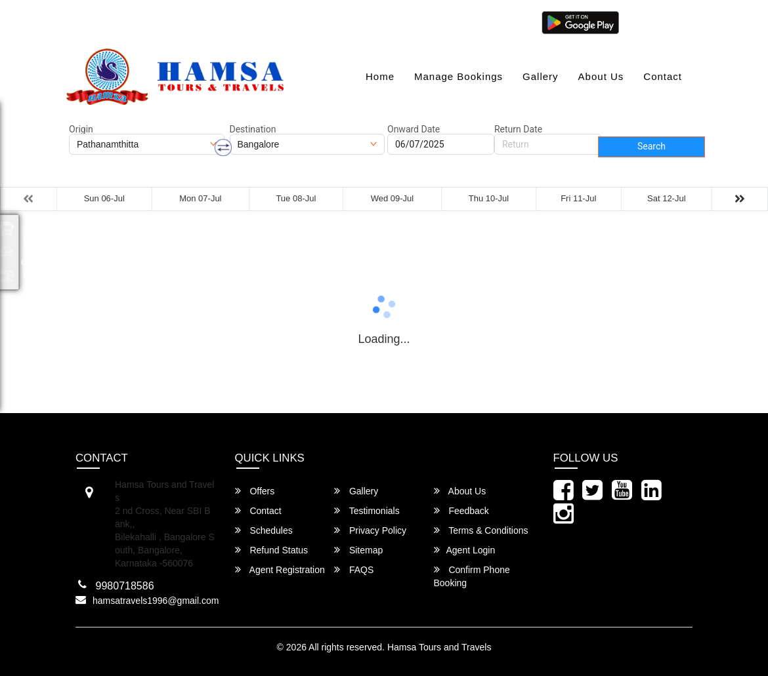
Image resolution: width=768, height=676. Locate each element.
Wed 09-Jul (392, 198)
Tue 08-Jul (296, 198)
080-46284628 (262, 21)
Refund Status (272, 549)
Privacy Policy (370, 530)
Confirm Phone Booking (472, 576)
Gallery (541, 76)
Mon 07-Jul (200, 198)
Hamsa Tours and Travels (439, 647)
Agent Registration (280, 569)
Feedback (461, 510)
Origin (81, 129)
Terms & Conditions (481, 530)
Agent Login (658, 21)
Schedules (264, 530)
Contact (662, 76)
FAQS (353, 569)
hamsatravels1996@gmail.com (142, 21)
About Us (601, 76)
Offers (255, 490)
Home (380, 76)
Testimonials (367, 510)
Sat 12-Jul (666, 198)
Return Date (518, 129)
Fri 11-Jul (578, 198)
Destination (253, 129)
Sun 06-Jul (104, 198)
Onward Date (413, 129)
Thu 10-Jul (489, 198)
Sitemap (358, 549)
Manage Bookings (458, 76)
